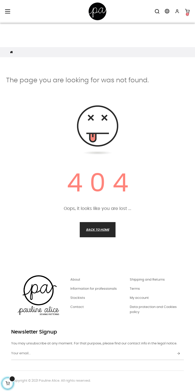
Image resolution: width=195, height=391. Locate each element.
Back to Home (97, 229)
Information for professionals (93, 288)
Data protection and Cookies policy (153, 309)
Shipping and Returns (147, 279)
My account (139, 298)
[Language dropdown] (167, 11)
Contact (77, 307)
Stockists (77, 298)
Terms (135, 288)
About (75, 279)
